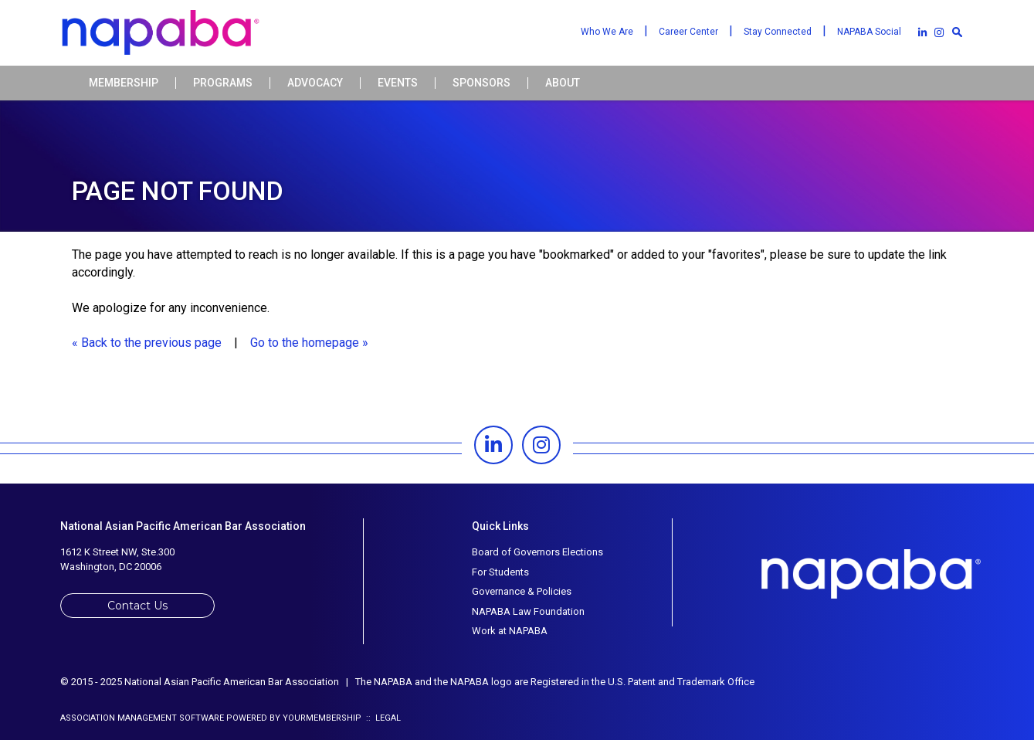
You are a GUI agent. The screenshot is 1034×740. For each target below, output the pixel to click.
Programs (223, 83)
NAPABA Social (869, 31)
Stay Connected (778, 31)
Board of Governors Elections (537, 552)
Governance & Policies (521, 591)
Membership (123, 83)
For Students (500, 572)
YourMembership (322, 718)
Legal (388, 718)
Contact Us (137, 606)
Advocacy (315, 83)
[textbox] (957, 31)
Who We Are (607, 31)
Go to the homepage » (309, 342)
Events (398, 83)
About (562, 83)
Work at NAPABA (510, 630)
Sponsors (481, 83)
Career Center (688, 31)
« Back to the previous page (147, 342)
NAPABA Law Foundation (528, 611)
